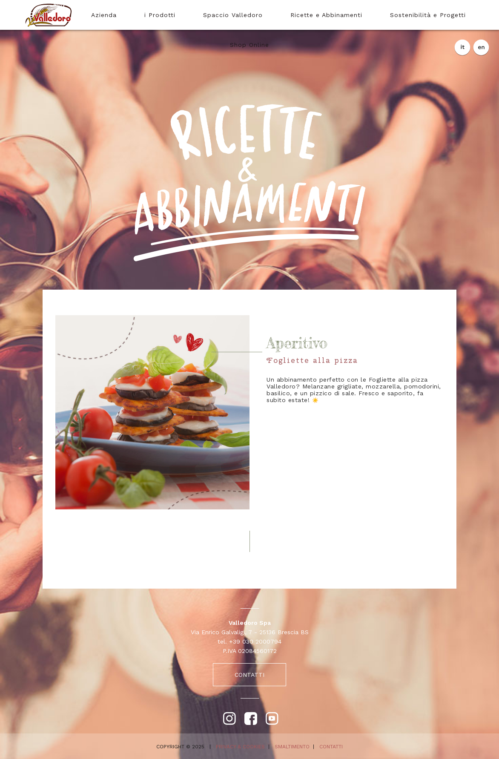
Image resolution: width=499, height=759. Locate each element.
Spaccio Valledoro (233, 15)
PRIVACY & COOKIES (240, 747)
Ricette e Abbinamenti (326, 15)
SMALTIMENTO (292, 747)
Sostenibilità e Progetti (428, 15)
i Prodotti (159, 15)
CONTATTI (249, 674)
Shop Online (249, 44)
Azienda (104, 15)
